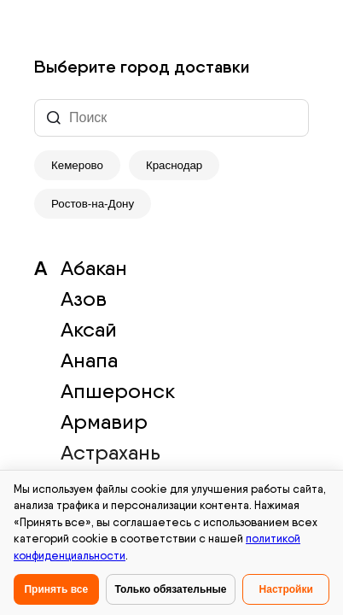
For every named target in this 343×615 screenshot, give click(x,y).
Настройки (286, 589)
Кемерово (77, 165)
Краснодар (174, 165)
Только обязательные (171, 589)
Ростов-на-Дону (92, 203)
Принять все (56, 589)
